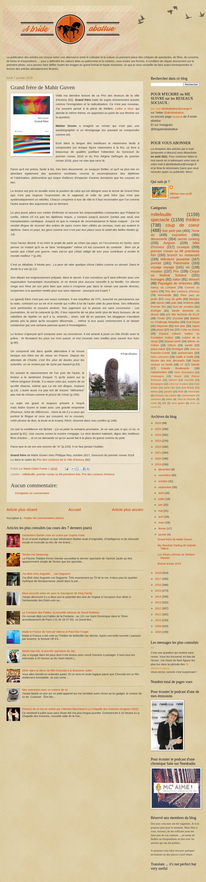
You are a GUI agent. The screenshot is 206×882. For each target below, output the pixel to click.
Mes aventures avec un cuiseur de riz (45, 689)
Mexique (194, 299)
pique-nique (158, 348)
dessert (194, 279)
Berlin (193, 403)
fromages (158, 279)
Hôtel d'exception (184, 372)
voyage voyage (162, 267)
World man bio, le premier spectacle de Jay (48, 651)
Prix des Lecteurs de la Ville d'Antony (60, 459)
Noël (180, 391)
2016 (158, 584)
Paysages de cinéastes (175, 283)
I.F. (182, 364)
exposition (179, 235)
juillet (161, 498)
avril (161, 516)
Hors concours (160, 356)
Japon (195, 325)
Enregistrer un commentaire (32, 493)
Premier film (158, 306)
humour (173, 380)
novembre (164, 475)
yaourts (168, 391)
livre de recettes (183, 306)
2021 (158, 452)
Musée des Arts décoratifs (168, 360)
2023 (158, 440)
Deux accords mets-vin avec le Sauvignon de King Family (57, 593)
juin (160, 504)
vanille (189, 345)
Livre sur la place (178, 383)
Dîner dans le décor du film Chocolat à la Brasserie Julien (57, 670)
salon (177, 279)
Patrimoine (181, 263)
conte (154, 403)
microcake (193, 391)
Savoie (195, 364)
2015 (158, 590)
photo (160, 329)
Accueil (74, 509)
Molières (188, 302)
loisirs (169, 399)
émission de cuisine (166, 395)
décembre (164, 469)
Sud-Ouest (192, 322)
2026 (158, 423)
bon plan (180, 325)
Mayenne (162, 325)
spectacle (160, 219)
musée (154, 407)
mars (161, 522)
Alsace (177, 376)
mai (160, 510)
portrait (156, 263)
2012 (158, 608)
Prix (176, 271)
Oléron (172, 345)
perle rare (169, 387)
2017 (158, 578)
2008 (158, 631)
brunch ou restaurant (183, 255)
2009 (158, 626)
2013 (158, 602)
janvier (162, 534)
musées (156, 271)
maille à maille (185, 356)
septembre (165, 487)
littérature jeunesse (175, 259)
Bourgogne (157, 383)
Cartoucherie (188, 395)
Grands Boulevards (175, 368)
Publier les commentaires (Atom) (44, 518)
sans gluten (178, 403)
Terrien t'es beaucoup (35, 554)
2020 (158, 458)
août (161, 492)
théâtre (192, 219)
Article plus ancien (127, 509)
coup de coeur (182, 225)
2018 (158, 572)
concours (156, 399)
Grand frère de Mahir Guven (175, 539)
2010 (158, 620)
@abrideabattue (174, 112)
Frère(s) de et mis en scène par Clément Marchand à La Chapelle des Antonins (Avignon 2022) (80, 709)
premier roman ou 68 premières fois (58, 474)
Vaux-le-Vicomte (186, 399)
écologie (156, 310)
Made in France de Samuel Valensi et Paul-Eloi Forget (55, 631)
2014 (158, 596)
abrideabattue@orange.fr (176, 108)
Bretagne (177, 348)
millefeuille (28, 474)
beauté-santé (173, 341)
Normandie (164, 295)
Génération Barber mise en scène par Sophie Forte (53, 535)
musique (183, 247)
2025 (158, 429)
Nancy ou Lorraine (163, 287)
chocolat (177, 318)
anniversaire (185, 352)
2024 (158, 434)
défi (164, 403)
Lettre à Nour (125, 108)
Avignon (169, 243)
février (162, 528)
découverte (159, 239)
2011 (158, 614)
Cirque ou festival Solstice (175, 273)
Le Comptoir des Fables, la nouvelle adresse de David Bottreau (60, 612)
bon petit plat (171, 231)
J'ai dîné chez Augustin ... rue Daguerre (46, 573)
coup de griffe (173, 299)
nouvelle (188, 380)
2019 (158, 464)
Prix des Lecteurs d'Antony (98, 474)
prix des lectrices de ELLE (182, 314)
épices (161, 302)
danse (154, 391)
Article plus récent (22, 509)
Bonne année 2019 (169, 563)
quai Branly (187, 387)
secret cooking (188, 239)
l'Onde (161, 318)
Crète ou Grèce (190, 329)
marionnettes (159, 372)
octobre (163, 481)
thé (172, 329)
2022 (158, 446)
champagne (157, 376)
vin (188, 267)
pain (174, 302)
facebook (177, 116)
